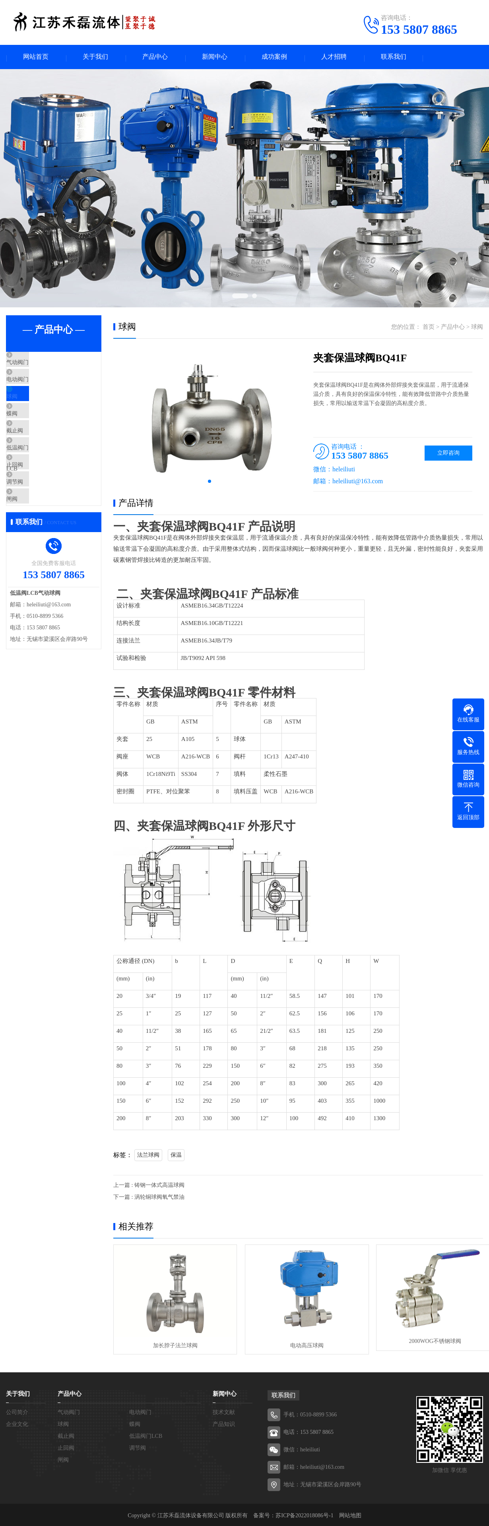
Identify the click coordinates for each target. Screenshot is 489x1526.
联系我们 (393, 57)
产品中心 (155, 57)
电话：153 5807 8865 (308, 1430)
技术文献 (224, 1411)
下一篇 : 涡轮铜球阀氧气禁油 (148, 1199)
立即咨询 (448, 454)
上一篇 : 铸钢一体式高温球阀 (148, 1187)
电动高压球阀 (297, 1343)
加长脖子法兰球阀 (172, 1343)
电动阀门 (37, 389)
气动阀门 (37, 365)
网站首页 (36, 57)
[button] (209, 482)
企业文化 (17, 1423)
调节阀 (34, 529)
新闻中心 (214, 57)
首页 (429, 328)
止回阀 (34, 506)
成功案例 (274, 57)
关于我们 (95, 57)
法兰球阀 (148, 1156)
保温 (176, 1156)
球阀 (31, 412)
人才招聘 (334, 57)
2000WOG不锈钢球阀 (423, 1343)
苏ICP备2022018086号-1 (304, 1514)
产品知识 (224, 1423)
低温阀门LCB (42, 482)
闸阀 (31, 553)
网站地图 (350, 1514)
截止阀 (34, 459)
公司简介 (17, 1411)
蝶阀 (31, 435)
